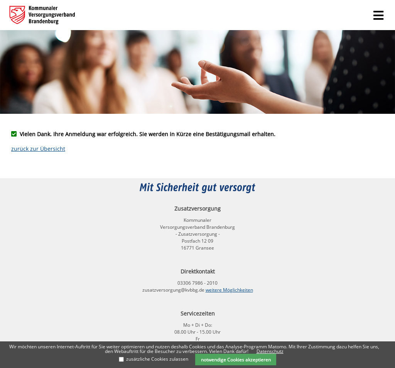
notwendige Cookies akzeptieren (236, 359)
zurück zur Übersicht (38, 148)
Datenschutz (270, 351)
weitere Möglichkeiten (229, 290)
